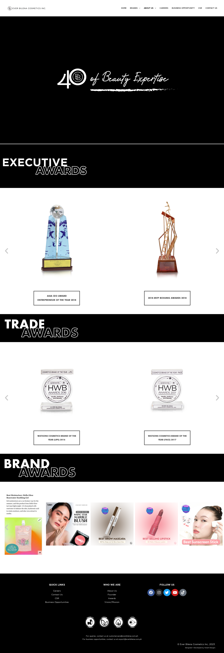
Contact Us (211, 8)
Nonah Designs (209, 648)
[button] (6, 251)
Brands (134, 8)
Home (123, 8)
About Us (148, 8)
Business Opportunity (183, 8)
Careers (164, 8)
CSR (200, 8)
